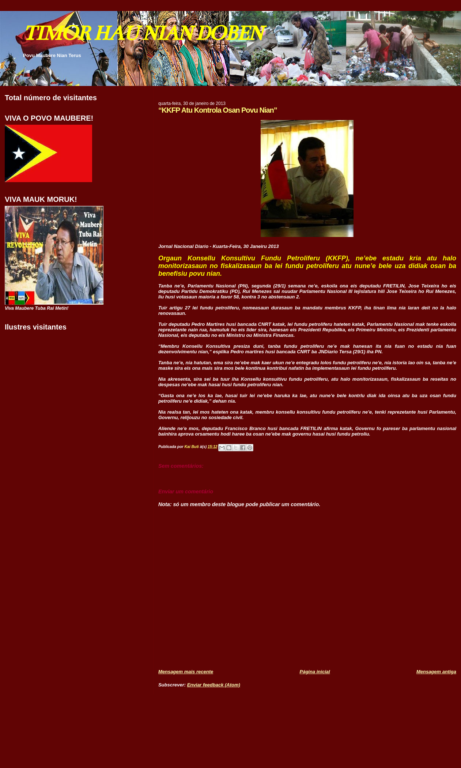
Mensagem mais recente (185, 671)
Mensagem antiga (436, 671)
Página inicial (315, 671)
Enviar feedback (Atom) (213, 685)
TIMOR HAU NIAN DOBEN (142, 33)
